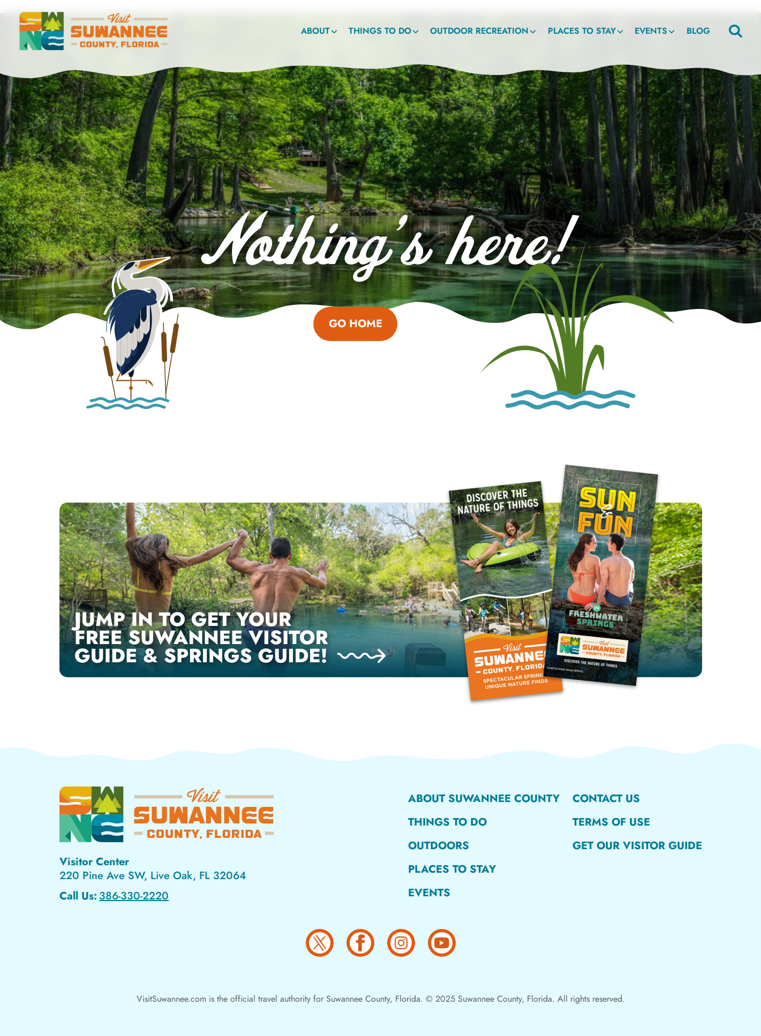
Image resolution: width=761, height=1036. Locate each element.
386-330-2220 (134, 896)
